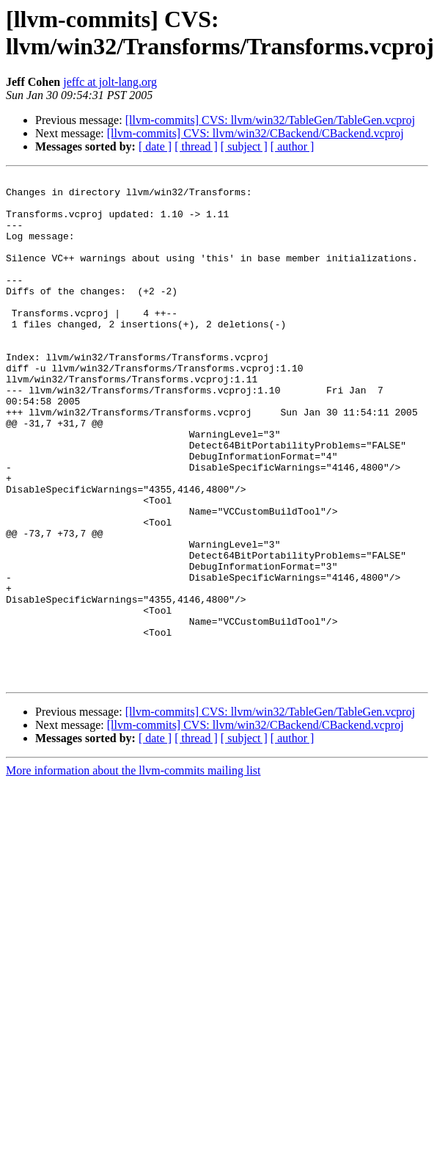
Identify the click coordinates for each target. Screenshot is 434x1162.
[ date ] (155, 146)
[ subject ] (244, 146)
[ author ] (293, 146)
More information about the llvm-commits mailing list (133, 871)
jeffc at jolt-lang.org (110, 82)
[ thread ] (196, 146)
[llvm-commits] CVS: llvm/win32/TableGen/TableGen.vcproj (270, 120)
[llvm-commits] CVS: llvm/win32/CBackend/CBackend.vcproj (255, 133)
